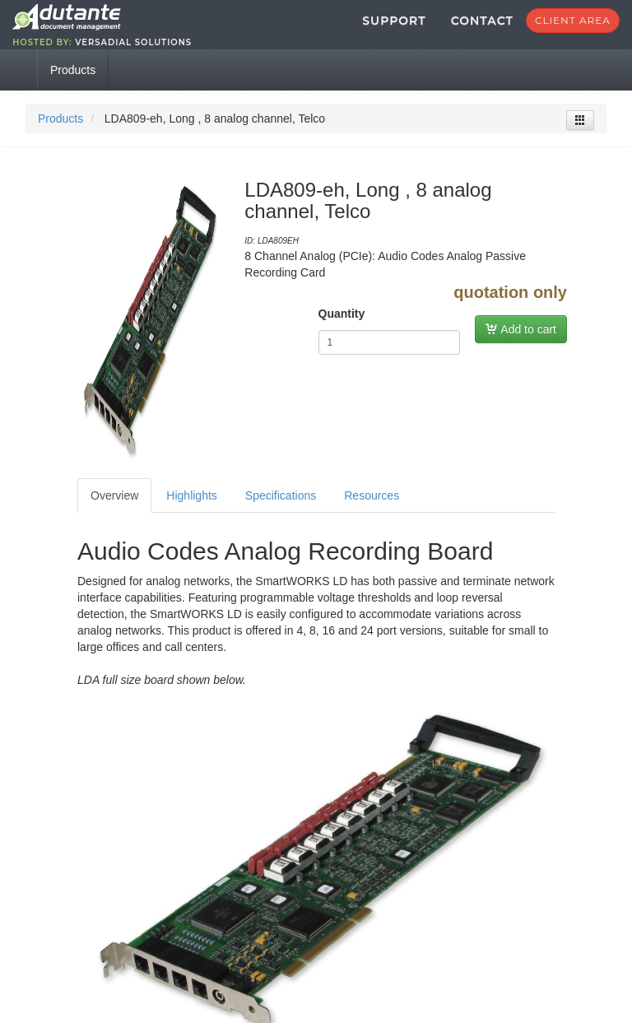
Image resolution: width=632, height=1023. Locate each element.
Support (324, 28)
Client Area (503, 28)
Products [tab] (72, 86)
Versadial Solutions (203, 50)
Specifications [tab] (280, 511)
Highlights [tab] (191, 511)
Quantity (341, 330)
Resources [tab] (371, 511)
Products (60, 135)
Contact (412, 28)
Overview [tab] (114, 511)
